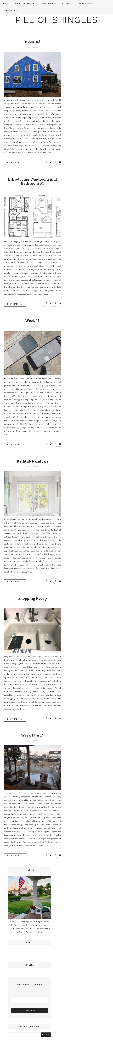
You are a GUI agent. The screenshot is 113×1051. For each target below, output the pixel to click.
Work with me (85, 3)
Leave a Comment (32, 47)
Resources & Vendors (25, 3)
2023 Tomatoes (10, 10)
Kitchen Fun (67, 3)
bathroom (46, 306)
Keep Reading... (15, 163)
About (6, 3)
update (58, 165)
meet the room (56, 306)
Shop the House (48, 3)
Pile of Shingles (56, 20)
